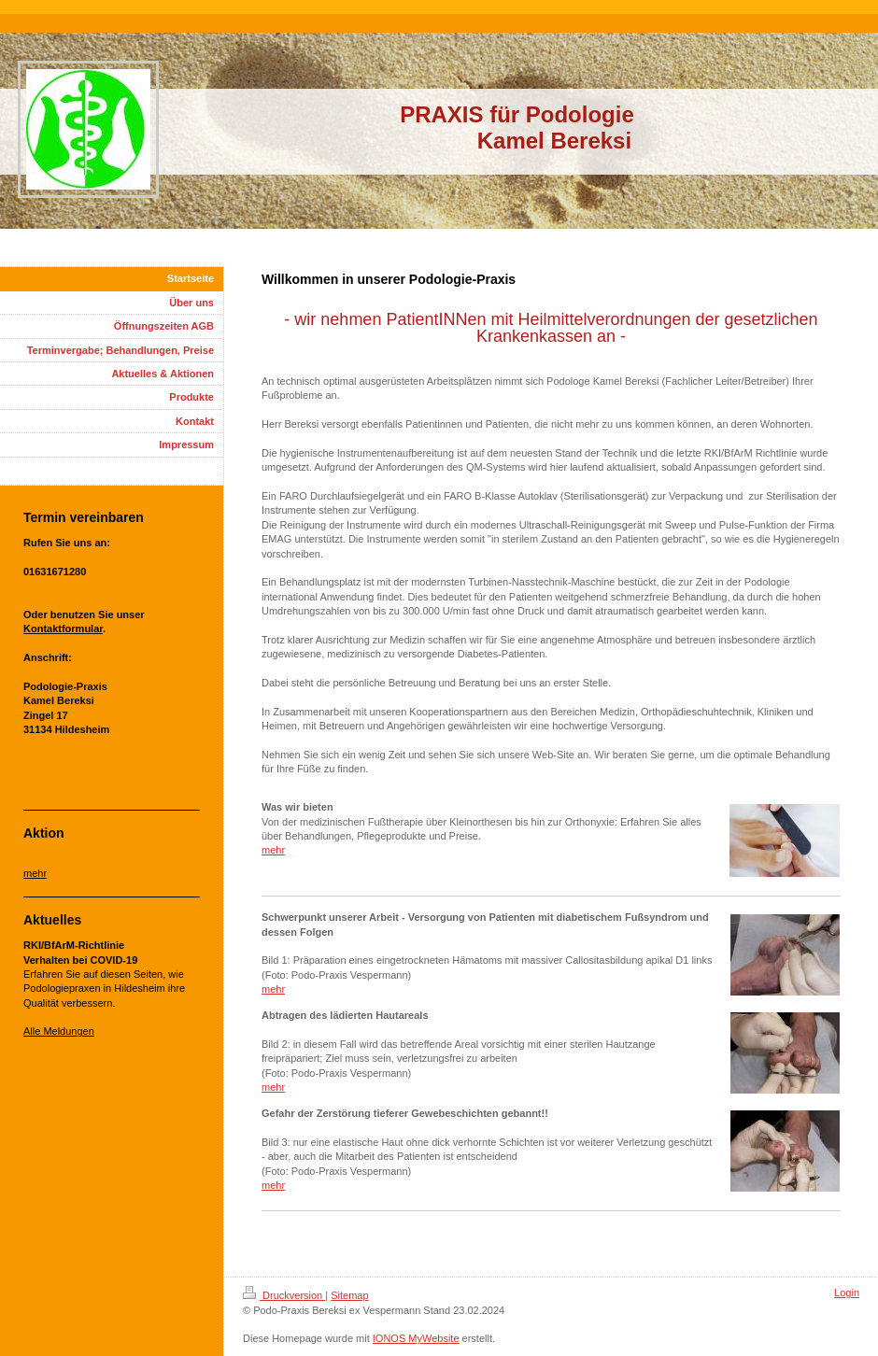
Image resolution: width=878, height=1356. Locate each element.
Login (846, 1292)
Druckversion (284, 1295)
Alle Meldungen (58, 1031)
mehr (273, 849)
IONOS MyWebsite (416, 1338)
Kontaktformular (63, 628)
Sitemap (349, 1295)
